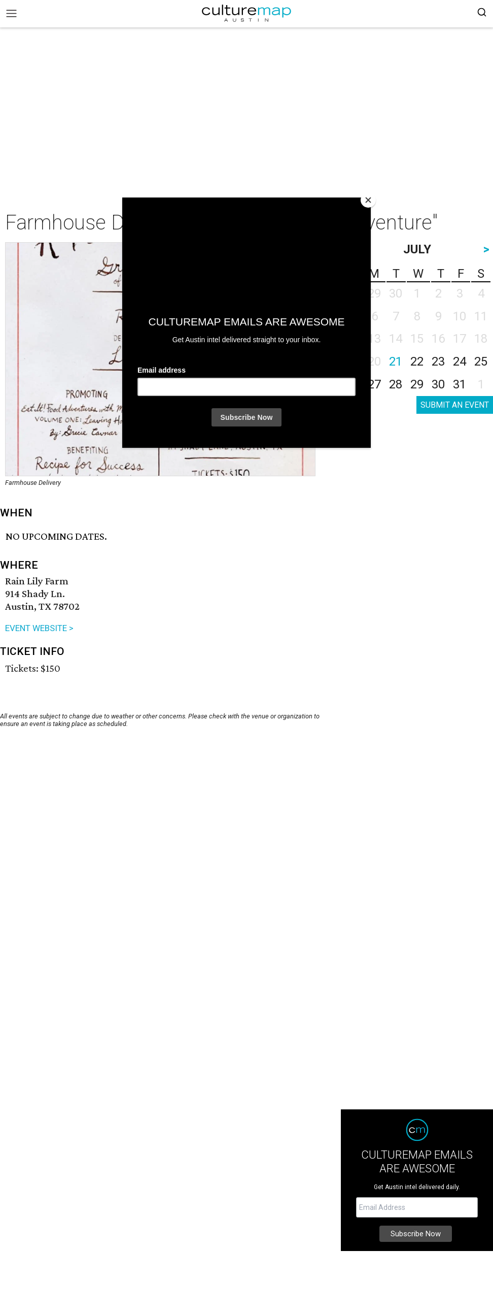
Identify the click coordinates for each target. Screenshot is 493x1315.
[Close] (368, 200)
